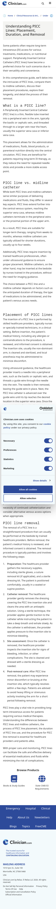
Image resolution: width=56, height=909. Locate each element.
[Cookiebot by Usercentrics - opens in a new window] (40, 409)
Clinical (45, 808)
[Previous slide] (4, 15)
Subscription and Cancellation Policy (20, 892)
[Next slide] (51, 15)
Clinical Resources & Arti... (28, 16)
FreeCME (40, 826)
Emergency (13, 808)
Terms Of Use (11, 889)
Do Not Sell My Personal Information (18, 886)
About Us (23, 817)
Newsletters (42, 817)
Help (9, 817)
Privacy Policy (41, 886)
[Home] (14, 3)
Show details (40, 480)
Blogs (13, 826)
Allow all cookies (28, 489)
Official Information (13, 894)
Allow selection (28, 498)
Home (10, 16)
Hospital (30, 808)
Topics (26, 826)
